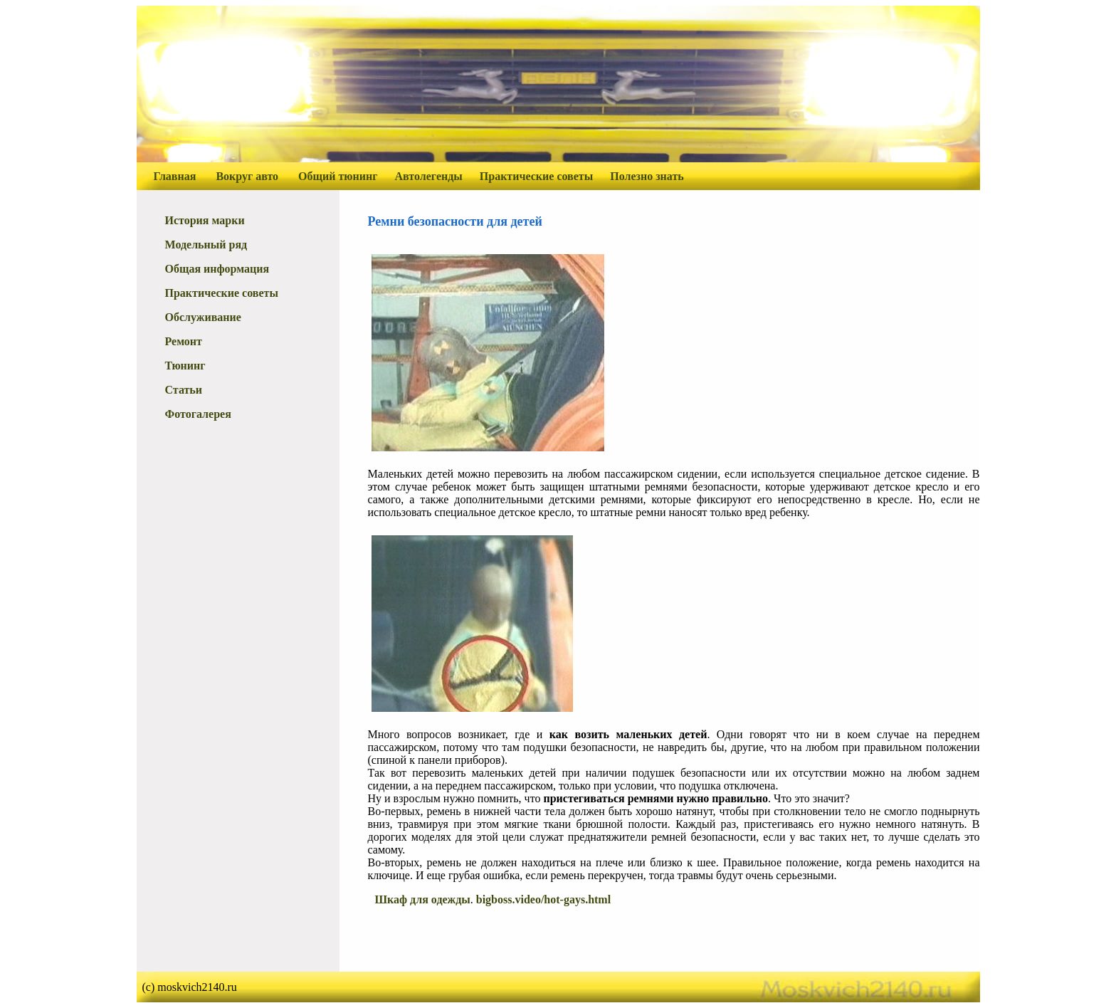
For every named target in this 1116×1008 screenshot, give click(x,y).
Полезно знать (647, 176)
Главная (175, 176)
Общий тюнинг (337, 176)
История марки (205, 220)
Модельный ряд (206, 244)
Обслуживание (203, 317)
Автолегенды (429, 176)
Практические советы (536, 176)
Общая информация (217, 269)
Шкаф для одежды (422, 899)
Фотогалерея (198, 414)
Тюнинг (185, 365)
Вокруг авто (247, 176)
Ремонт (183, 341)
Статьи (184, 390)
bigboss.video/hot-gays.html (543, 899)
